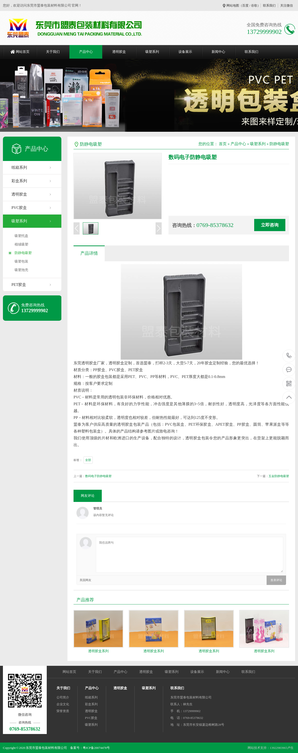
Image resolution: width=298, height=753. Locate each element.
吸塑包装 (21, 261)
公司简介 (62, 697)
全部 (88, 460)
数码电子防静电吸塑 (98, 476)
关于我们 (53, 52)
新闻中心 (218, 52)
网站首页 (22, 52)
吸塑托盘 (21, 236)
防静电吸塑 (23, 253)
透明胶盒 (119, 52)
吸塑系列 (152, 52)
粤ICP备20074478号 (96, 748)
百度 (245, 5)
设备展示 (185, 52)
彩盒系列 (19, 181)
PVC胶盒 (19, 208)
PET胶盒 (18, 284)
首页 (223, 144)
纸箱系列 (19, 167)
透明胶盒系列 (98, 651)
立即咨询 (270, 225)
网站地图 (232, 5)
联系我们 (269, 5)
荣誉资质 (62, 711)
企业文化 (62, 704)
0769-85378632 (289, 355)
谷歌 (254, 5)
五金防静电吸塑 (279, 476)
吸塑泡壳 (21, 270)
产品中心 (86, 52)
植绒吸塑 (21, 244)
